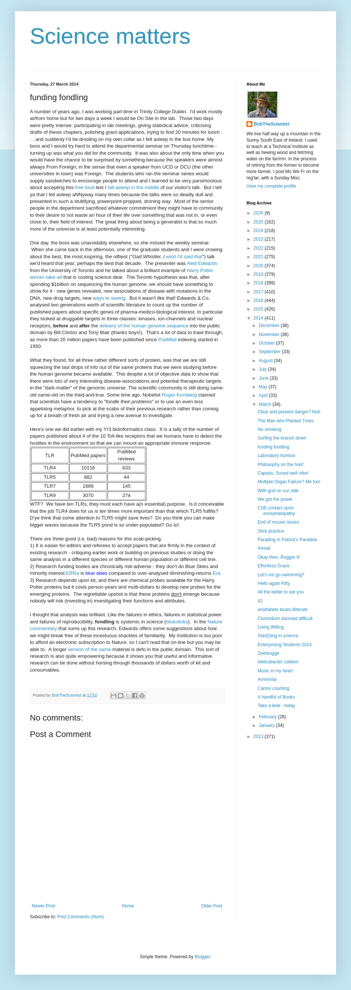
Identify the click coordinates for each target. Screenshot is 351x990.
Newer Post (43, 906)
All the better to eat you (281, 592)
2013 (259, 736)
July (263, 369)
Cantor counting (273, 688)
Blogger (202, 956)
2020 (259, 265)
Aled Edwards (202, 263)
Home (128, 906)
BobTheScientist (271, 124)
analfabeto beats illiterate (282, 609)
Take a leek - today (276, 705)
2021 (259, 256)
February (268, 716)
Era (217, 573)
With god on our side (278, 490)
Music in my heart (275, 670)
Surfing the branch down (282, 438)
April (264, 395)
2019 (259, 274)
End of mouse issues (278, 522)
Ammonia (267, 679)
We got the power (275, 499)
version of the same (89, 649)
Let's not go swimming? (281, 574)
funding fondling (273, 447)
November (270, 334)
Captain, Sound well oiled (283, 473)
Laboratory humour (276, 455)
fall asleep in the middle (133, 187)
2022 (259, 248)
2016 (259, 300)
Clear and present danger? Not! (289, 411)
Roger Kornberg (179, 395)
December (270, 325)
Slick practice (271, 531)
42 (260, 601)
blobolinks (177, 621)
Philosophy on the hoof (280, 464)
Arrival (264, 548)
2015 (259, 309)
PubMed (167, 339)
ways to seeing (109, 298)
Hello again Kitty (274, 583)
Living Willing (271, 627)
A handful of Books (276, 697)
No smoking (269, 429)
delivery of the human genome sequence (143, 326)
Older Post (211, 906)
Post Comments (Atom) (80, 916)
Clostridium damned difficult (285, 618)
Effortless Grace (274, 565)
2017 (259, 291)
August (266, 360)
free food (84, 187)
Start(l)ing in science (278, 635)
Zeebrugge (268, 653)
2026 (259, 213)
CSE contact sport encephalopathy (276, 510)
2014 (259, 318)
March (266, 404)
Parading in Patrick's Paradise (287, 539)
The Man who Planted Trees (286, 420)
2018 (259, 283)
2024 (259, 230)
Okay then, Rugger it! (279, 557)
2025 (259, 222)
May (263, 386)
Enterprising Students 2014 (285, 644)
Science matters (110, 36)
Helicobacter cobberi (278, 661)
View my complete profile (271, 186)
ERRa (72, 573)
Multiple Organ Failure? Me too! (289, 481)
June (264, 378)
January (267, 725)
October (267, 343)
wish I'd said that (184, 256)
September (270, 351)
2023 (259, 239)
